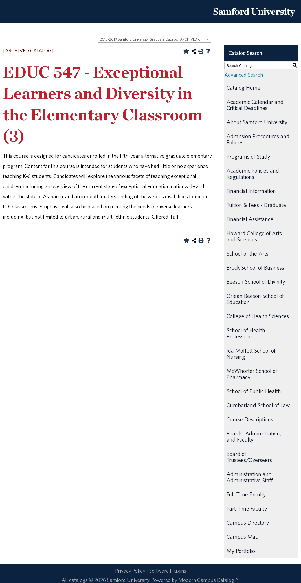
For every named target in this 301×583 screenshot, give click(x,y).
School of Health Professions (246, 333)
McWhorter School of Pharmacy (252, 374)
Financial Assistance (250, 219)
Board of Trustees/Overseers (249, 456)
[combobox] (154, 39)
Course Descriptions (250, 419)
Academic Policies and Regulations (253, 173)
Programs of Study (248, 156)
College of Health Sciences (258, 316)
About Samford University (257, 122)
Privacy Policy (130, 570)
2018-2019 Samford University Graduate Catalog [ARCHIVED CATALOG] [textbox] (155, 39)
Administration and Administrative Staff (250, 477)
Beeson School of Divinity (256, 281)
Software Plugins (167, 570)
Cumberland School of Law (258, 405)
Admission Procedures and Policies (258, 139)
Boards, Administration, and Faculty (254, 436)
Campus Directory (248, 522)
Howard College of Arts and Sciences (254, 236)
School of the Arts (247, 253)
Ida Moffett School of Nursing (251, 353)
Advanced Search (243, 75)
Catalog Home (243, 87)
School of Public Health (254, 391)
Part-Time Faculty (247, 508)
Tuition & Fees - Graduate (256, 205)
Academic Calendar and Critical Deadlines (255, 104)
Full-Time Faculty (246, 494)
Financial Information (251, 191)
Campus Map (242, 536)
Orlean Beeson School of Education (255, 298)
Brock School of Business (255, 267)
